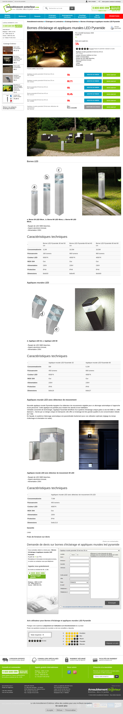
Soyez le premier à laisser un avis (104, 48)
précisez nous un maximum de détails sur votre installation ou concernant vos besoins (104, 555)
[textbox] (79, 575)
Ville (61, 578)
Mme (73, 554)
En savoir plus (61, 706)
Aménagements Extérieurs (67, 16)
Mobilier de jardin (7, 16)
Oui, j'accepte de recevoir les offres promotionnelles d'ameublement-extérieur (83, 606)
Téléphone (63, 588)
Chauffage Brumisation (82, 16)
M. (78, 554)
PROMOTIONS (114, 16)
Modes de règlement (7, 687)
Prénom (63, 560)
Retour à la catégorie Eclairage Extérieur (9, 107)
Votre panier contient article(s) (111, 1)
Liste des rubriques (7, 1)
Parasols (37, 16)
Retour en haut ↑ (116, 685)
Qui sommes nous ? (7, 685)
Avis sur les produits (19, 1)
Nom (62, 557)
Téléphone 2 (64, 592)
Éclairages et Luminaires (54, 21)
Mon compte (92, 1)
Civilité (62, 554)
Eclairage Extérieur (72, 21)
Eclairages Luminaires (52, 16)
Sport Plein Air (97, 16)
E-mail (62, 585)
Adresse (62, 567)
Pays (61, 582)
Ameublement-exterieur (35, 21)
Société (62, 564)
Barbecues (22, 16)
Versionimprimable (117, 27)
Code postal (63, 575)
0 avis (91, 48)
